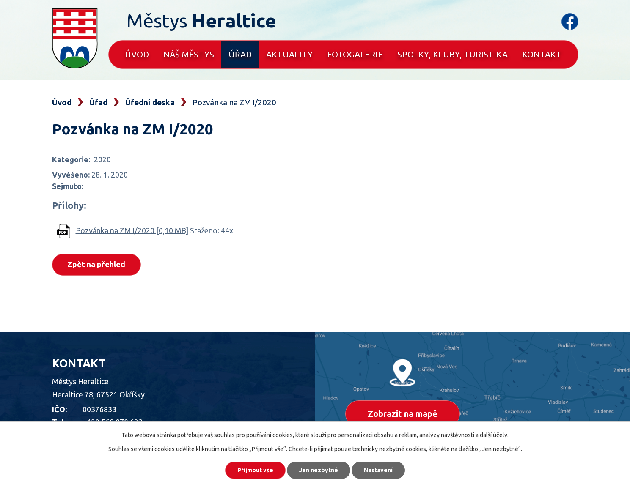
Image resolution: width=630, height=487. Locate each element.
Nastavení (378, 470)
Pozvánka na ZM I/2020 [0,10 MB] (132, 230)
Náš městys (188, 54)
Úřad (240, 54)
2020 (102, 159)
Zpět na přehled (97, 264)
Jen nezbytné (318, 470)
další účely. (494, 435)
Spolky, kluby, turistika (452, 54)
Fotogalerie (355, 54)
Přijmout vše (255, 470)
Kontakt (541, 54)
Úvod (137, 54)
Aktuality (289, 54)
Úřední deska (150, 102)
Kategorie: (71, 159)
